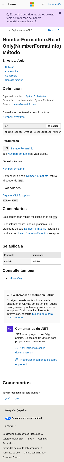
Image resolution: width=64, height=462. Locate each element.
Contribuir (43, 438)
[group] (32, 132)
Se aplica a (11, 75)
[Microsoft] (32, 4)
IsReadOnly (16, 278)
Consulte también (14, 80)
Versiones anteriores (13, 438)
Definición (10, 67)
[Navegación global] (3, 4)
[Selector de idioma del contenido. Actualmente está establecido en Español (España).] (15, 410)
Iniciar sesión (54, 4)
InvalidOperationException (33, 233)
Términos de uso (11, 452)
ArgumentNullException (16, 195)
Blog (29, 438)
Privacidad (8, 443)
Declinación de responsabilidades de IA (23, 434)
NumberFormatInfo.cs (23, 104)
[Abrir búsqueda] (43, 4)
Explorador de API (20, 30)
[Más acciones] (58, 30)
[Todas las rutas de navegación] (5, 30)
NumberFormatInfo (14, 117)
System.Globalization (36, 96)
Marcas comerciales (34, 452)
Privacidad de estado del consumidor (21, 448)
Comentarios (11, 71)
